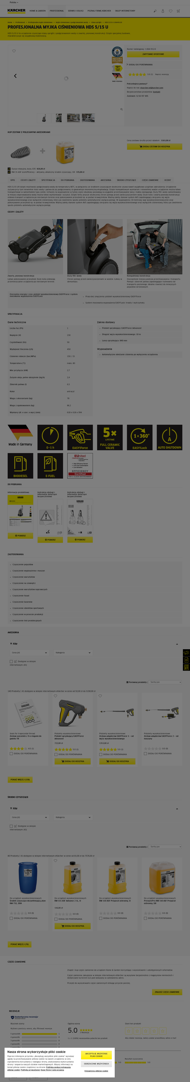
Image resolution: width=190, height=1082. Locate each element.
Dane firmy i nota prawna (52, 1070)
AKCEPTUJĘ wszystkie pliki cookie (96, 1055)
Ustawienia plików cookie (96, 1071)
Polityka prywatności (30, 1070)
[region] (60, 1062)
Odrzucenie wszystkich (96, 1064)
